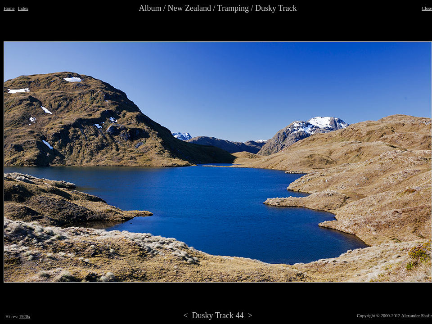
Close (427, 8)
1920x (24, 316)
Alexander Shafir (416, 315)
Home (9, 8)
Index (23, 8)
